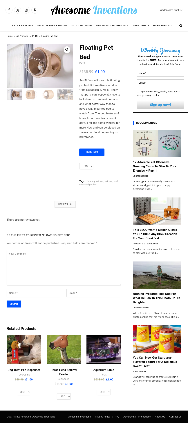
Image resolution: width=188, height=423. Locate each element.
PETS (35, 36)
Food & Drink (139, 372)
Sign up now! (160, 105)
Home (9, 36)
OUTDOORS (63, 379)
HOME (103, 375)
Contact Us (175, 416)
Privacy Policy (102, 416)
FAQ (117, 416)
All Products (22, 36)
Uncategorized (141, 176)
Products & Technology (112, 25)
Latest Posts (141, 25)
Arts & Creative (22, 25)
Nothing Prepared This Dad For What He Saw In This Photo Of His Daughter (156, 298)
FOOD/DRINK (24, 375)
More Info (92, 152)
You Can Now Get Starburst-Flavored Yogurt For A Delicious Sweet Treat (155, 362)
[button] (67, 49)
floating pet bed (95, 181)
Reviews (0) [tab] (65, 204)
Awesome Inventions (79, 416)
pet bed (109, 181)
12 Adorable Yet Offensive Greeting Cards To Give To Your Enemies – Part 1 (154, 166)
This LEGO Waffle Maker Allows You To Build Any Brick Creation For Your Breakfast (155, 234)
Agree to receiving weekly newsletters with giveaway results (158, 93)
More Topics (161, 25)
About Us (160, 416)
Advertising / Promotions (137, 416)
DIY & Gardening (81, 25)
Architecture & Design (52, 25)
